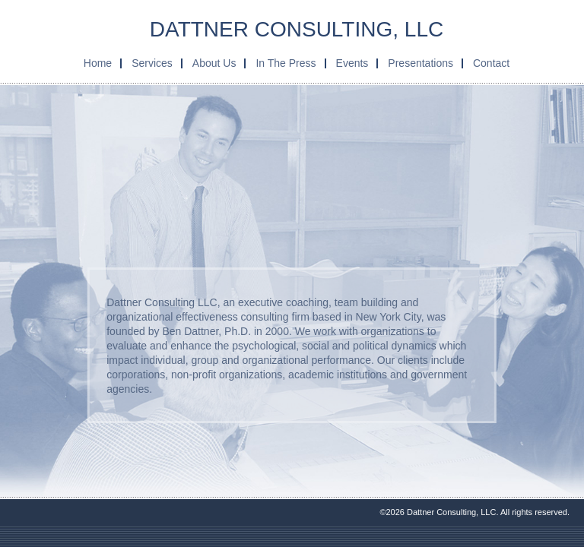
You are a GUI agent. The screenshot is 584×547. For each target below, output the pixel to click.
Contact (491, 63)
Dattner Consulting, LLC (296, 29)
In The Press (286, 63)
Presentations (420, 63)
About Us (214, 63)
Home (98, 63)
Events (352, 63)
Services (152, 63)
